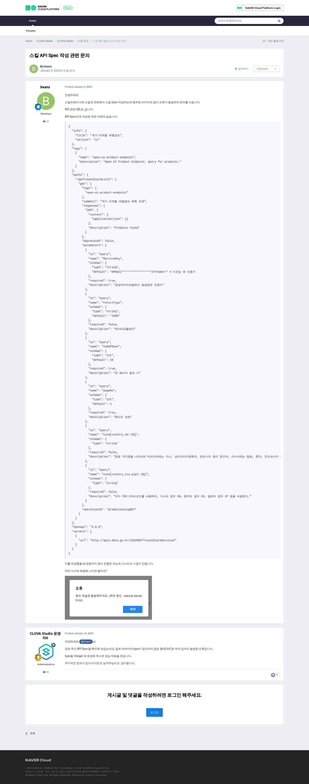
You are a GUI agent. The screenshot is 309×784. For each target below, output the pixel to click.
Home (32, 22)
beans (48, 66)
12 (46, 121)
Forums (30, 30)
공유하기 (241, 68)
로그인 (154, 712)
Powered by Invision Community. (89, 775)
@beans (86, 641)
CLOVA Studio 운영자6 (45, 635)
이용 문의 (69, 70)
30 (46, 672)
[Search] (235, 21)
